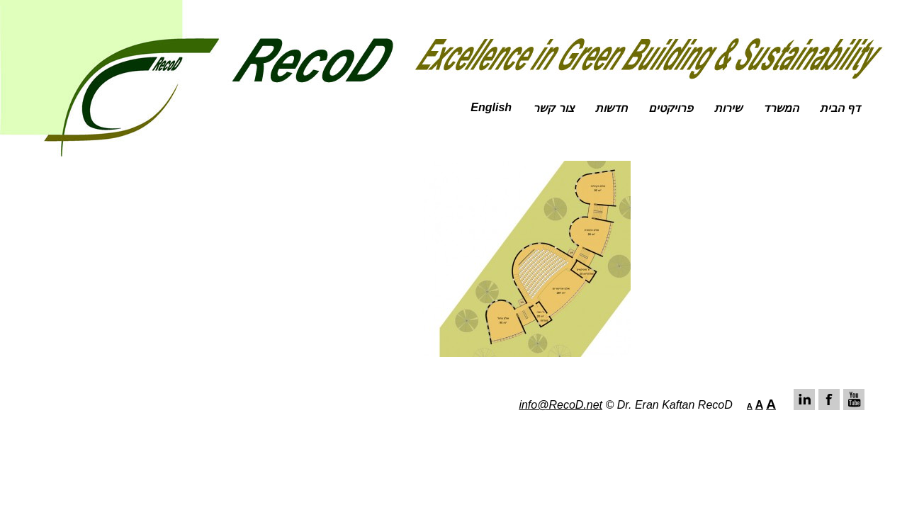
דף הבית (840, 108)
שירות (728, 108)
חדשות (611, 108)
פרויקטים (670, 108)
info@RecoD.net (560, 405)
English (491, 107)
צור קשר (553, 108)
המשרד (781, 108)
